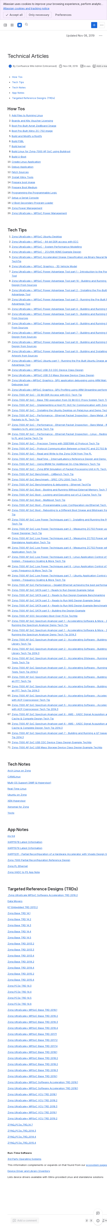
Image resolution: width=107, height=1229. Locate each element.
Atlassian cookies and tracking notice (26, 8)
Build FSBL (18, 141)
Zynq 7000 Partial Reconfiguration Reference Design (39, 860)
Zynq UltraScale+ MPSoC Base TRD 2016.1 (32, 1009)
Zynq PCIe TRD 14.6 (20, 1003)
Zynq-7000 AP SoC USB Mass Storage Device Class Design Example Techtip (57, 747)
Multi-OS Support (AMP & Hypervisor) (29, 782)
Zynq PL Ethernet (18, 866)
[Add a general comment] (25, 1221)
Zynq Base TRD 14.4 (19, 931)
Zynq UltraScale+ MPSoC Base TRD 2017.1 (32, 1033)
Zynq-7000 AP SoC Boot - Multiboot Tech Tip (38, 499)
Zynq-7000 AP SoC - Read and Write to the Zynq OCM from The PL (52, 453)
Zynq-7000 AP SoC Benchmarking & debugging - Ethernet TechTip (51, 484)
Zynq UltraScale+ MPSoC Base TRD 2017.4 (33, 1046)
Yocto (11, 812)
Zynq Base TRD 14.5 (19, 937)
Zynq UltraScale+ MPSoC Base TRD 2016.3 (33, 1021)
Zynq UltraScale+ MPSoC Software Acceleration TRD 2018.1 (43, 1088)
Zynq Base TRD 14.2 (19, 919)
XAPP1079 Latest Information (25, 847)
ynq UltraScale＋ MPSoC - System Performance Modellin (46, 246)
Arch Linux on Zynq (19, 770)
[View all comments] (98, 1213)
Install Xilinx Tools (22, 177)
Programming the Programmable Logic (34, 192)
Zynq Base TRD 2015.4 (21, 979)
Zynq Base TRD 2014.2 (21, 961)
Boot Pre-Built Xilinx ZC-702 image (32, 130)
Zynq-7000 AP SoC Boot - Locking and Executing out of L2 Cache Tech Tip (56, 494)
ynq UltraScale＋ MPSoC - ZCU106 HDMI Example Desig (46, 251)
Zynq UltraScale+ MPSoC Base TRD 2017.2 (33, 1040)
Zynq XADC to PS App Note (24, 872)
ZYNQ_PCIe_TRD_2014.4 (22, 1136)
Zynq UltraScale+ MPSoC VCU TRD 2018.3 (32, 1106)
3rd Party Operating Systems (24, 1158)
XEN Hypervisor (17, 800)
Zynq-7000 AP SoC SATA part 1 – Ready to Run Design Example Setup (53, 590)
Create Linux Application (26, 161)
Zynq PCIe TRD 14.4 (20, 991)
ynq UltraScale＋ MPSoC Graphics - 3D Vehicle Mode (44, 266)
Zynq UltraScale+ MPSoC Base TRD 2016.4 (33, 1027)
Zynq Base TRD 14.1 (19, 913)
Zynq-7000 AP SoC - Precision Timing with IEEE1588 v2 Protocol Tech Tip (55, 443)
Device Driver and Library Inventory (29, 1170)
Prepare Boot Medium (24, 187)
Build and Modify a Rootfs (27, 136)
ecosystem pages (96, 1164)
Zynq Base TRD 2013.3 (21, 949)
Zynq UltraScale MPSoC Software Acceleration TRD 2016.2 (43, 895)
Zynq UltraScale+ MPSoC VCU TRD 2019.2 (32, 1118)
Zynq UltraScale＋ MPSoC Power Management (39, 213)
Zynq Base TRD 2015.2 (21, 973)
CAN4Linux (14, 776)
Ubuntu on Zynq (17, 794)
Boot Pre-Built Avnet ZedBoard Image (34, 125)
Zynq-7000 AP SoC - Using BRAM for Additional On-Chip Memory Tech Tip (56, 463)
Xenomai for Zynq (18, 806)
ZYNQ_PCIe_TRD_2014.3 (22, 1130)
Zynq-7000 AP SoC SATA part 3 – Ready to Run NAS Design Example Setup (56, 600)
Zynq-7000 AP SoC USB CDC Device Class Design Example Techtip (52, 742)
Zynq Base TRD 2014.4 (21, 967)
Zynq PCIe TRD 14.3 (20, 985)
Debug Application (22, 166)
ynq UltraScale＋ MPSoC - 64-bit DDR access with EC (45, 241)
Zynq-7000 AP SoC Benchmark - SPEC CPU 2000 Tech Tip (47, 479)
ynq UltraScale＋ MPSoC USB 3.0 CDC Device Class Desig (47, 369)
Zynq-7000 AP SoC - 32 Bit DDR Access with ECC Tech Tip (47, 394)
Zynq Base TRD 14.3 (19, 925)
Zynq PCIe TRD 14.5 (20, 997)
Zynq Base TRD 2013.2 (21, 943)
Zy (13, 375)
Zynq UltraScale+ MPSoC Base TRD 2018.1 (32, 1052)
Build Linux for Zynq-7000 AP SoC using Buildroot (41, 151)
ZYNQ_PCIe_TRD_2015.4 (22, 1142)
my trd (11, 835)
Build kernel (18, 146)
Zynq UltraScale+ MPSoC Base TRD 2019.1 (32, 1076)
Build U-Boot (19, 156)
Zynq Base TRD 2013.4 (21, 955)
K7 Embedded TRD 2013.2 (23, 907)
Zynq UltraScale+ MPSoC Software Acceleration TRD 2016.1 (43, 1082)
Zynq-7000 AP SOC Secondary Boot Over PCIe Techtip (45, 615)
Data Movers (15, 901)
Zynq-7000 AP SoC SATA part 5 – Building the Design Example (48, 610)
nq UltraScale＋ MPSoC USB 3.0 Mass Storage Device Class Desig (54, 375)
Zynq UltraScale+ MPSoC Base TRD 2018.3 (33, 1070)
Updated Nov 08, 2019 (80, 35)
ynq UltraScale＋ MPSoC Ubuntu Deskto (36, 236)
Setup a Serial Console (25, 197)
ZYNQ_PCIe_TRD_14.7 (20, 1124)
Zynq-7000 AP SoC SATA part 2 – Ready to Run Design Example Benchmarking (58, 595)
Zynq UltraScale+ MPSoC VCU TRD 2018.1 (32, 1094)
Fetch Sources (20, 172)
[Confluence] (20, 25)
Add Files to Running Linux (27, 115)
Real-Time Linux (17, 788)
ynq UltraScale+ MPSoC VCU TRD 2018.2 (33, 1100)
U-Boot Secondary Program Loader (32, 202)
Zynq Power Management (27, 208)
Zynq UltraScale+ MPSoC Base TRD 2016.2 (33, 1015)
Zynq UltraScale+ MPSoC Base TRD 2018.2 (33, 1058)
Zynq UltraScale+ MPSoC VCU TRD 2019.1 (32, 1112)
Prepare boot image (23, 182)
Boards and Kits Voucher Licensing (32, 120)
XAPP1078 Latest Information (25, 841)
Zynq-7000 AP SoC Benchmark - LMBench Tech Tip (43, 474)
